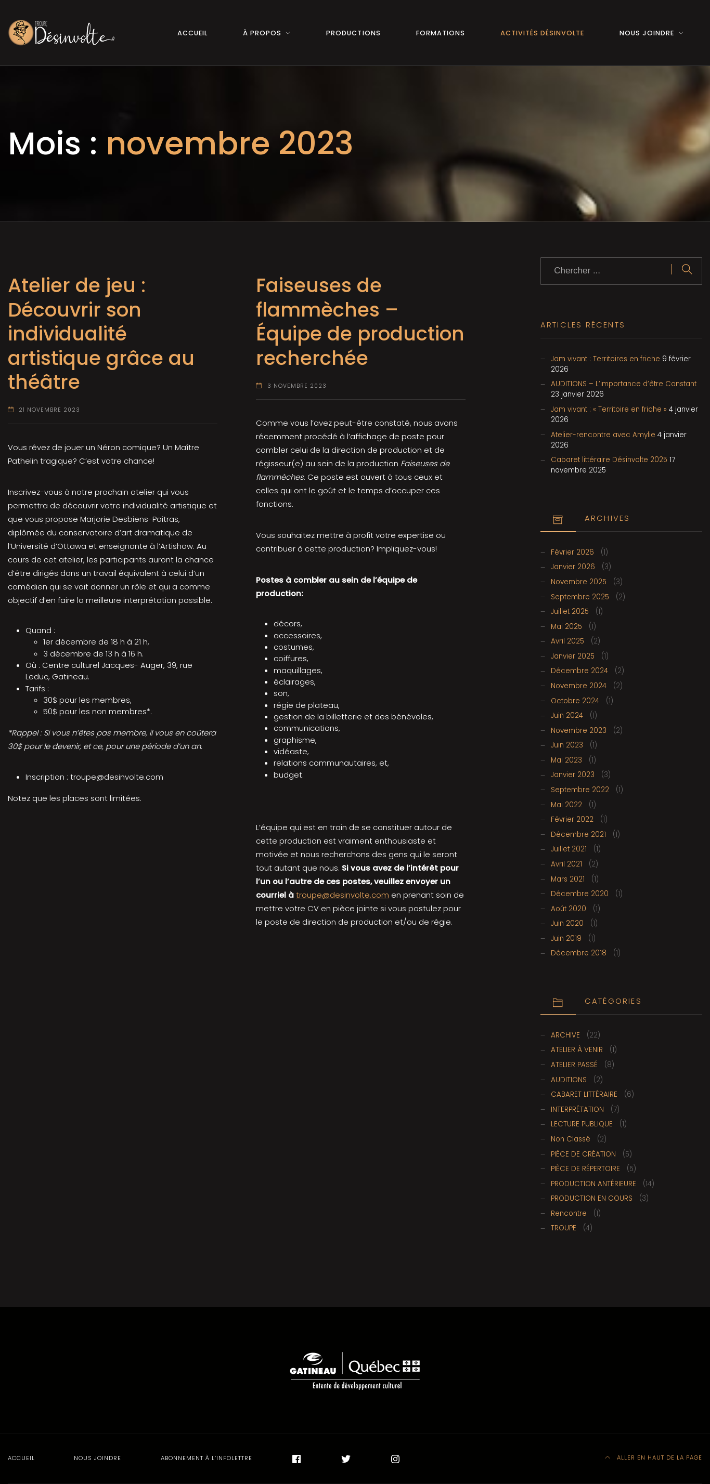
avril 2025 (567, 641)
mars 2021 (568, 879)
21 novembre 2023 (49, 410)
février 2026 (572, 552)
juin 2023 (567, 745)
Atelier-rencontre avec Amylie (603, 435)
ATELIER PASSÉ (574, 1065)
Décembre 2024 (579, 671)
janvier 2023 (573, 775)
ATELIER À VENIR (577, 1050)
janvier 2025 (573, 656)
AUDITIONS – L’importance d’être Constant (623, 384)
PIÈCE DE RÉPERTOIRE (585, 1169)
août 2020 (568, 909)
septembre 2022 (580, 790)
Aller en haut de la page (654, 1457)
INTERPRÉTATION (577, 1109)
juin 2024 (567, 715)
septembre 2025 (580, 597)
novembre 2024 (578, 686)
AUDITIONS (569, 1080)
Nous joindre (646, 33)
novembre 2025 (578, 582)
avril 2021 (566, 864)
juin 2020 (567, 923)
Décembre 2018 (578, 953)
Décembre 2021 (578, 834)
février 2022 (572, 819)
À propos (262, 33)
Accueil (192, 33)
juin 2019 (566, 938)
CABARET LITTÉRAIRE (584, 1094)
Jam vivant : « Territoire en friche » (609, 409)
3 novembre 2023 (297, 386)
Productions (353, 33)
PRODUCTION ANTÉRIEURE (593, 1184)
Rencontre (569, 1213)
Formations (440, 33)
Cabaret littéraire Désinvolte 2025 (609, 460)
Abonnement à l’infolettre (206, 1458)
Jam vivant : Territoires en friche (605, 359)
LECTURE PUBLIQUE (582, 1124)
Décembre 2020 (580, 894)
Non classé (570, 1139)
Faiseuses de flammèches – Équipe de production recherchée (360, 321)
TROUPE (563, 1228)
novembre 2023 (578, 731)
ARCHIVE (565, 1035)
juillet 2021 (569, 849)
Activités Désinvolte (542, 33)
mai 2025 (566, 627)
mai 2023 (566, 760)
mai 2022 (566, 805)
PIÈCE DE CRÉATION (583, 1154)
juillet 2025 (570, 611)
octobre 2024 (575, 701)
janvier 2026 (573, 567)
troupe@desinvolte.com (342, 894)
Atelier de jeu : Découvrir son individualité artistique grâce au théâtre (101, 334)
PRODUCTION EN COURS (591, 1198)
